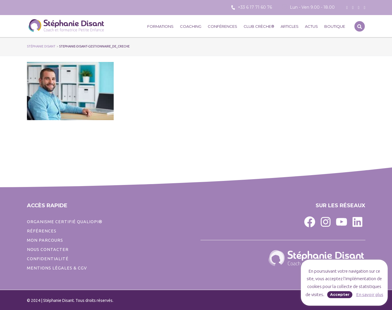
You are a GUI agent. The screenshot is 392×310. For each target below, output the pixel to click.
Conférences (222, 26)
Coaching (190, 26)
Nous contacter (48, 249)
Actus (311, 26)
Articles (290, 26)
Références (41, 231)
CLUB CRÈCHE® (259, 26)
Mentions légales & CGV (57, 268)
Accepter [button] (339, 294)
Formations (160, 26)
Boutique (334, 26)
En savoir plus (369, 294)
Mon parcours (45, 240)
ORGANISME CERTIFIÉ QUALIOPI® (64, 221)
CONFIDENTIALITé (48, 258)
